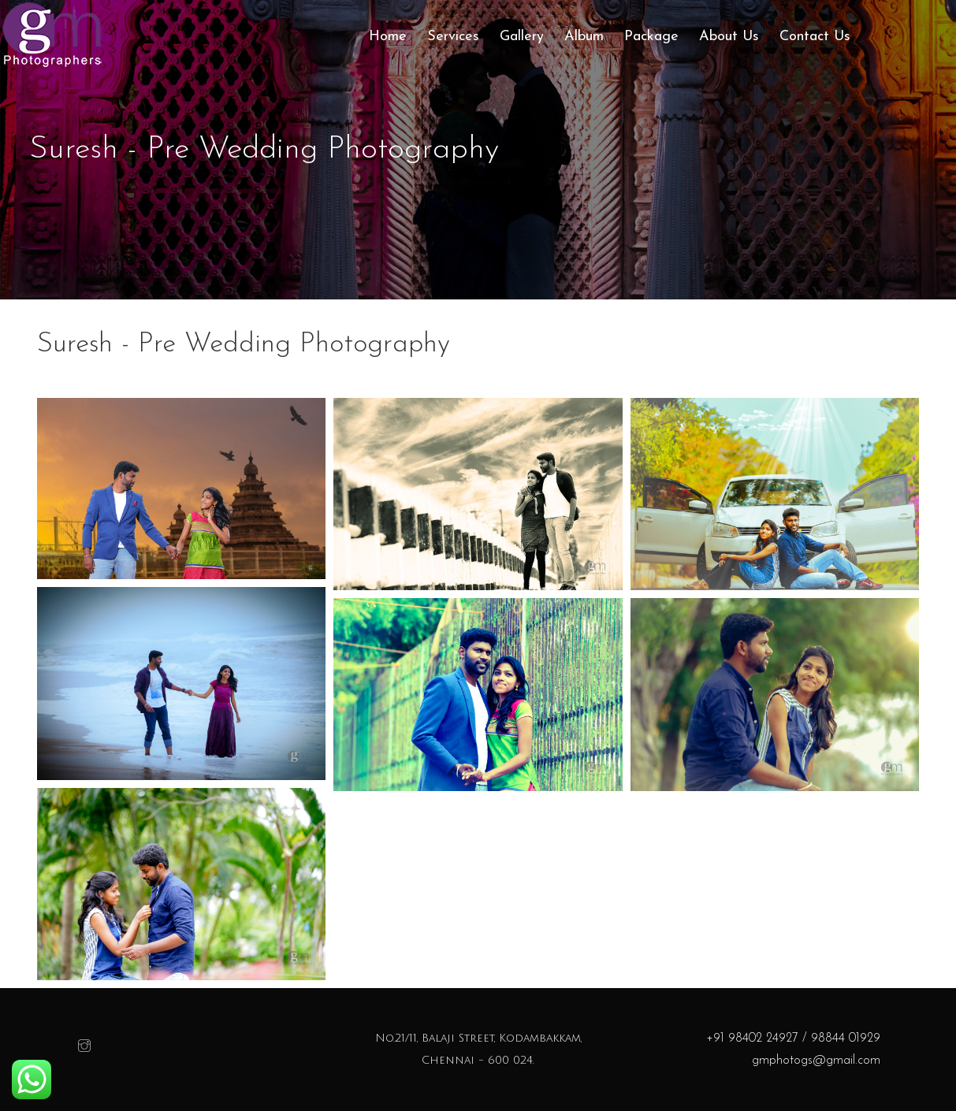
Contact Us (814, 36)
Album (584, 36)
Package (651, 36)
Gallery (522, 36)
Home (388, 36)
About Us (729, 36)
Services (453, 36)
